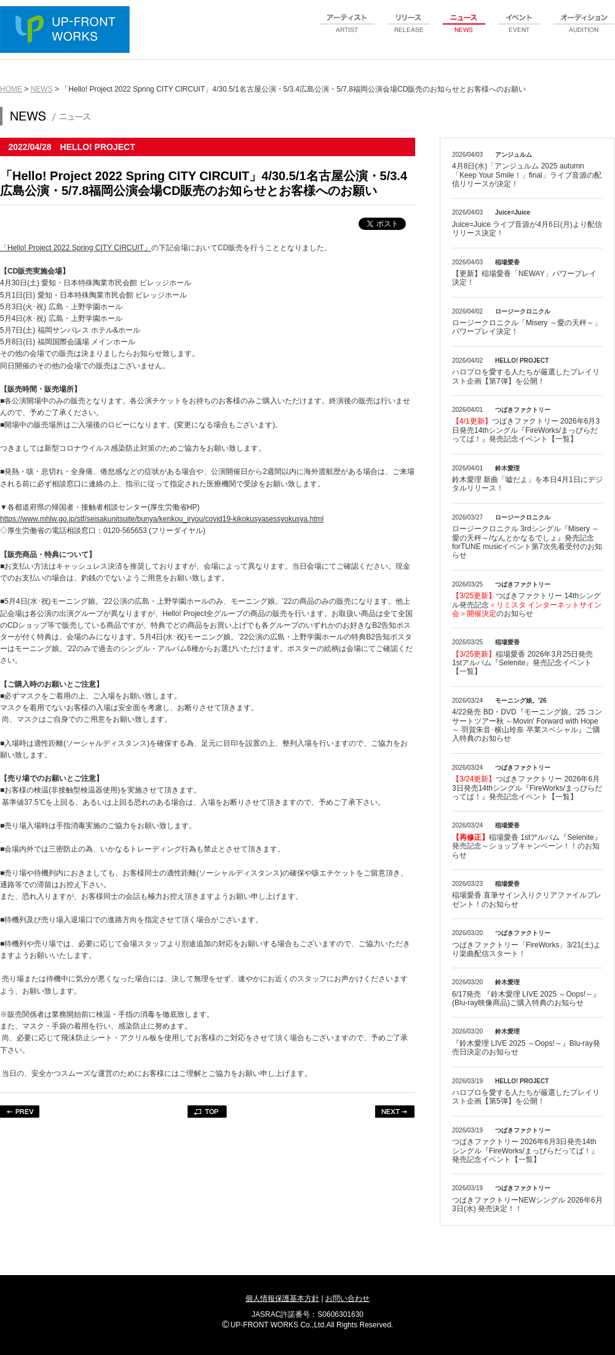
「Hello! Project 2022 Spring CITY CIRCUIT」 (75, 247)
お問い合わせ (347, 1298)
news (464, 30)
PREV (20, 1111)
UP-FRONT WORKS (67, 30)
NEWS (42, 89)
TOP (208, 1111)
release (408, 30)
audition (584, 30)
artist (347, 30)
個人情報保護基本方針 (282, 1298)
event (519, 30)
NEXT (395, 1111)
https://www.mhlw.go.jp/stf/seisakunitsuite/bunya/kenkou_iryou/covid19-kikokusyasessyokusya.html (161, 519)
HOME (11, 89)
